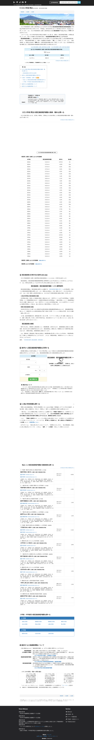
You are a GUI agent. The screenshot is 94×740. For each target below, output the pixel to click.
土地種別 (27, 374)
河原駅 (27, 558)
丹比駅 (28, 572)
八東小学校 (51, 624)
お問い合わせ (39, 736)
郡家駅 (27, 474)
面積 (28, 367)
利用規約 (45, 736)
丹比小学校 (37, 624)
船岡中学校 (24, 633)
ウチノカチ (64, 685)
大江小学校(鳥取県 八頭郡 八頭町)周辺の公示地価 (40, 46)
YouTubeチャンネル (39, 726)
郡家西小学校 (38, 621)
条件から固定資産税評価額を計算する (31, 75)
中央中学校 (37, 633)
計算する (33, 379)
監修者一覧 (69, 714)
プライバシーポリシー (52, 736)
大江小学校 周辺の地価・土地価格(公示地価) (45, 655)
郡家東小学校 (51, 621)
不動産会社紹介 (71, 721)
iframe (60, 78)
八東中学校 (51, 633)
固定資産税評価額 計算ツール (56, 289)
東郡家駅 (27, 490)
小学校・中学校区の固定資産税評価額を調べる (33, 81)
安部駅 (28, 598)
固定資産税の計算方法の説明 (29, 73)
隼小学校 (63, 624)
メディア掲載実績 (71, 716)
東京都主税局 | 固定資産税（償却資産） (34, 339)
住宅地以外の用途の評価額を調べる (63, 60)
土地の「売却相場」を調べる (29, 77)
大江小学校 (24, 624)
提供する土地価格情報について (29, 84)
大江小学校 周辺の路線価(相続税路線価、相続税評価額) (47, 661)
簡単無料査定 (54, 2)
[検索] (79, 2)
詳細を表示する (42, 260)
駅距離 (28, 359)
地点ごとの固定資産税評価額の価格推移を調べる (34, 79)
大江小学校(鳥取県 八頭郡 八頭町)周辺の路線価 (60, 46)
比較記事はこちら (33, 422)
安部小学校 (24, 621)
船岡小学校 (64, 621)
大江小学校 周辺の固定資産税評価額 (43, 667)
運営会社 (69, 711)
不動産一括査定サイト (72, 719)
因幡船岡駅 (29, 503)
